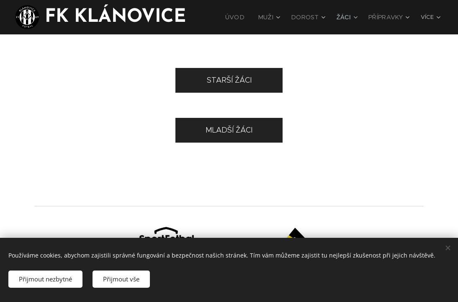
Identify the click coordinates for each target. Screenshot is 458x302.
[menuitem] (247, 17)
